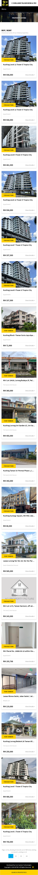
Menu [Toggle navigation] (4, 9)
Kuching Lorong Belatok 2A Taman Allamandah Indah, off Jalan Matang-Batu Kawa (19, 741)
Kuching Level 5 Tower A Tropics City (17, 155)
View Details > (30, 75)
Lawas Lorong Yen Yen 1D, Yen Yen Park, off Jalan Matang (19, 561)
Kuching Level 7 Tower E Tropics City (17, 786)
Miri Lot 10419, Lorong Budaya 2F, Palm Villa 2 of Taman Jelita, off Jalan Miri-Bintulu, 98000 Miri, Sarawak (19, 380)
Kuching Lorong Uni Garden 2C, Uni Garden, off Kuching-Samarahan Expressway (19, 426)
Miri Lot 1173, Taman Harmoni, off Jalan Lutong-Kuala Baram (19, 606)
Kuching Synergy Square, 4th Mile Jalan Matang (19, 516)
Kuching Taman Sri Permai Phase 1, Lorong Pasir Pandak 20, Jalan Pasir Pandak (19, 471)
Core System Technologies (23, 865)
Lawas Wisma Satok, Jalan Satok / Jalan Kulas (19, 696)
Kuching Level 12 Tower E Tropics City (18, 65)
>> (27, 856)
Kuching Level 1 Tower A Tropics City (17, 832)
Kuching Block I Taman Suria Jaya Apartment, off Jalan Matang (19, 335)
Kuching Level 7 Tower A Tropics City (17, 245)
